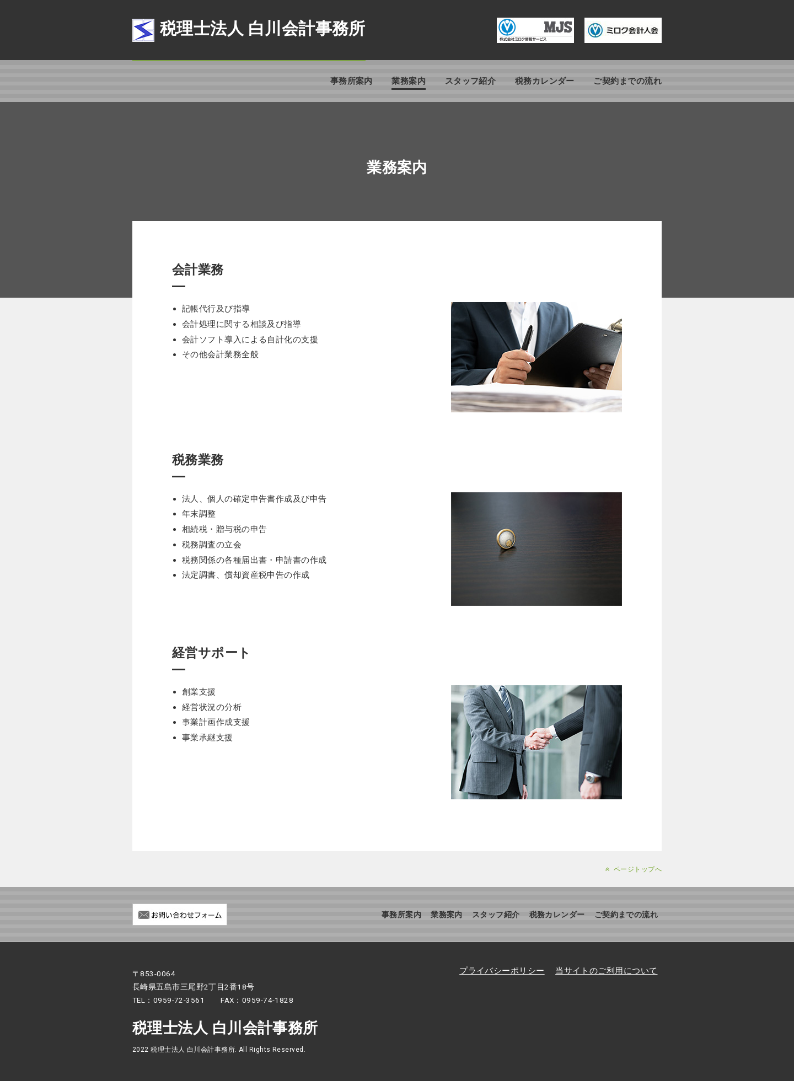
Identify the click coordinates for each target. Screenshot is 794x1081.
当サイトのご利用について (606, 971)
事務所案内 (351, 81)
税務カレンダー (545, 81)
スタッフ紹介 (470, 81)
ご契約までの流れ (627, 81)
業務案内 (408, 81)
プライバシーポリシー (502, 971)
